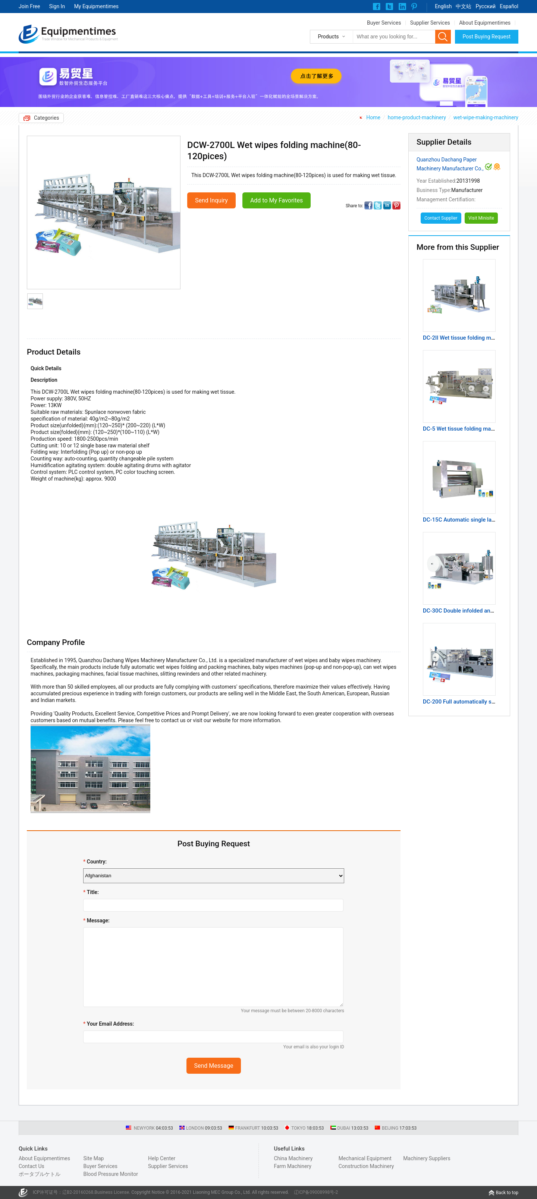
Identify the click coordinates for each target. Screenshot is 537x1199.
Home (373, 117)
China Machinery (293, 1158)
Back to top (507, 1192)
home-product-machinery (417, 117)
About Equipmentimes (485, 23)
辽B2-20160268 (78, 1192)
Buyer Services (384, 23)
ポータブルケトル (39, 1174)
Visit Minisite (481, 218)
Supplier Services (430, 23)
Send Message (213, 1065)
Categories (46, 118)
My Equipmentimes (96, 6)
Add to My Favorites (276, 200)
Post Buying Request (487, 37)
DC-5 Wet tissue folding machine (464, 428)
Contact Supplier (440, 218)
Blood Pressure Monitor (110, 1174)
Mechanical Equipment (365, 1158)
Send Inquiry (211, 200)
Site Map (93, 1158)
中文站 (463, 6)
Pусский (485, 6)
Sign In (57, 6)
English (443, 6)
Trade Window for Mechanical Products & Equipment (80, 39)
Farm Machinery (292, 1166)
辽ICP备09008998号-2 (316, 1192)
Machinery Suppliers (426, 1158)
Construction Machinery (366, 1166)
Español (509, 6)
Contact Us (31, 1166)
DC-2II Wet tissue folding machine (465, 337)
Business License (111, 1192)
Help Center (161, 1158)
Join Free (29, 6)
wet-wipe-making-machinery (485, 117)
